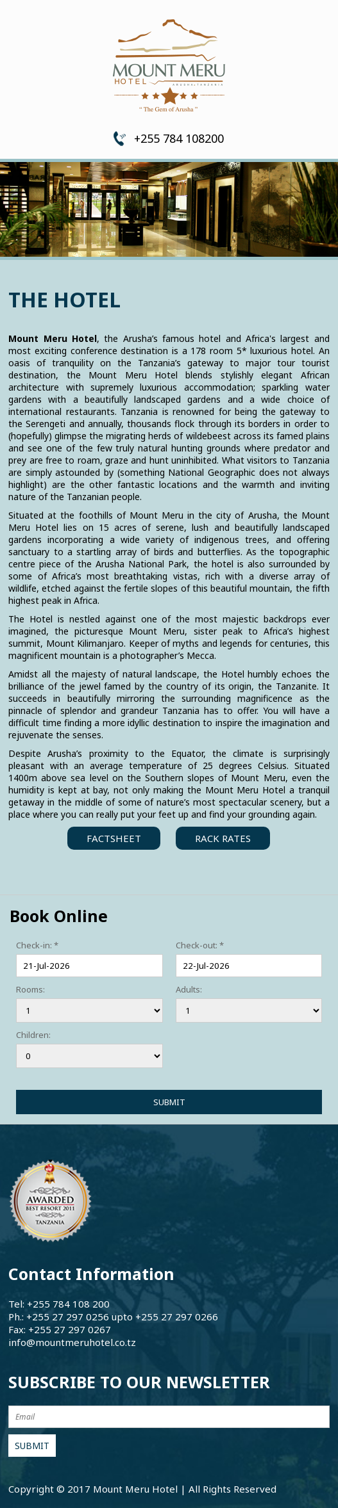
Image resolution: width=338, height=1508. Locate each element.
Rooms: (30, 989)
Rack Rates (223, 838)
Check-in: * (37, 945)
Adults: (189, 989)
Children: (33, 1035)
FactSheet (114, 838)
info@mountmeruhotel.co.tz (72, 1342)
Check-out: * (200, 945)
